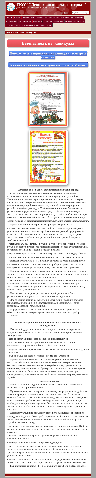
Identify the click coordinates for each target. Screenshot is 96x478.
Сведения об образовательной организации (52, 18)
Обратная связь (28, 17)
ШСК (82, 21)
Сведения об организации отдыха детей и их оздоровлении (28, 25)
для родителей (77, 18)
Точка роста (37, 21)
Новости (17, 17)
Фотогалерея (58, 21)
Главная (9, 17)
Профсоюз (47, 21)
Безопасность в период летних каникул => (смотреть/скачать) (48, 55)
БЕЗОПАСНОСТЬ (72, 21)
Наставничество (24, 21)
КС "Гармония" (11, 21)
